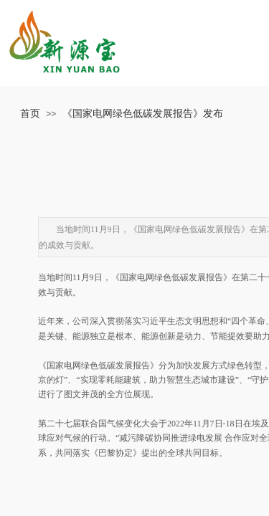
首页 (30, 113)
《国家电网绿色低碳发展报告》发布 (142, 113)
